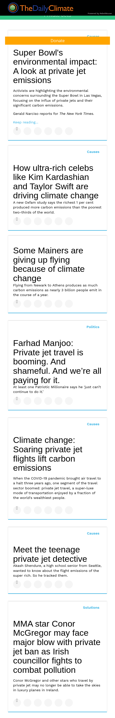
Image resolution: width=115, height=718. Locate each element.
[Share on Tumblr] (48, 131)
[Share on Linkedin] (38, 131)
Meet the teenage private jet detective (50, 554)
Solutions (91, 607)
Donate (58, 40)
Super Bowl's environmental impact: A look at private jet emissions (55, 66)
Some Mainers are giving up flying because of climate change (49, 264)
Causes (93, 152)
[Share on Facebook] (17, 131)
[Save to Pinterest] (58, 131)
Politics (92, 327)
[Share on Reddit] (69, 131)
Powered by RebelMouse (100, 13)
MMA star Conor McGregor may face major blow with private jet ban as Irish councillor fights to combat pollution (57, 647)
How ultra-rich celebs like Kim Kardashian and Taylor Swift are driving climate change (56, 181)
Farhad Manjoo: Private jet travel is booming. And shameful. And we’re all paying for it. (57, 361)
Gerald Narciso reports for (53, 114)
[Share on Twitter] (27, 131)
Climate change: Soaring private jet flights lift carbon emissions (47, 453)
